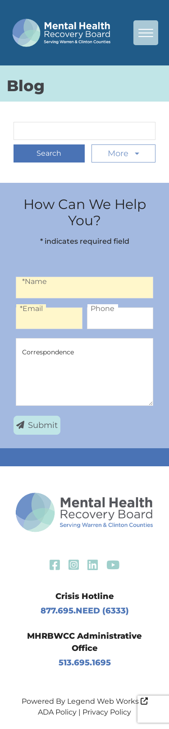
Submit (37, 425)
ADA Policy (57, 712)
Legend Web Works (107, 701)
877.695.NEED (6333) (85, 611)
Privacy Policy (106, 712)
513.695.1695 (85, 663)
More (119, 153)
